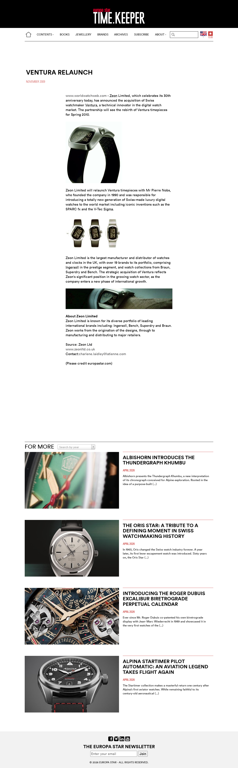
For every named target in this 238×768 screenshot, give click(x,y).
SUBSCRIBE (141, 34)
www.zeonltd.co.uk (80, 349)
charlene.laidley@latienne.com (102, 354)
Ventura (91, 105)
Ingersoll (72, 267)
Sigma (108, 209)
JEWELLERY (83, 34)
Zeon (113, 95)
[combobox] (76, 447)
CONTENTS (45, 34)
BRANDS (102, 34)
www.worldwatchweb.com (86, 95)
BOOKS (65, 34)
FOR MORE (39, 446)
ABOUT (160, 34)
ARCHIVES (121, 34)
